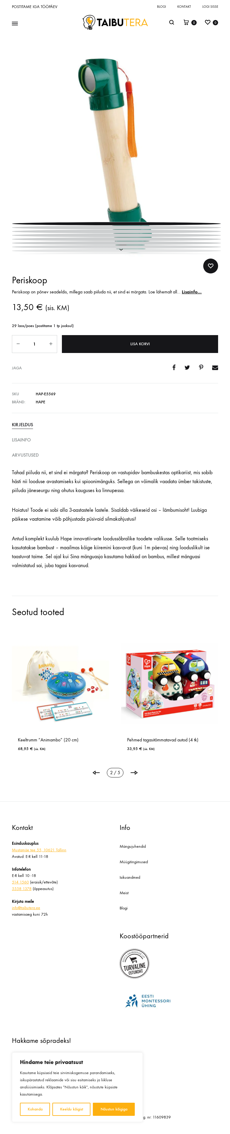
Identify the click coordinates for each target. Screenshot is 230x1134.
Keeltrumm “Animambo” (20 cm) (91, 740)
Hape (40, 402)
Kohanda (35, 1109)
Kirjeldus (22, 424)
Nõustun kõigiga (114, 1109)
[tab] (115, 425)
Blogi (161, 7)
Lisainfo (21, 440)
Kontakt (184, 7)
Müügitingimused (134, 861)
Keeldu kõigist (71, 1109)
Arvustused (25, 455)
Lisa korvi (140, 343)
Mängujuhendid (133, 846)
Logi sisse (210, 7)
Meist (124, 892)
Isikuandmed (130, 877)
